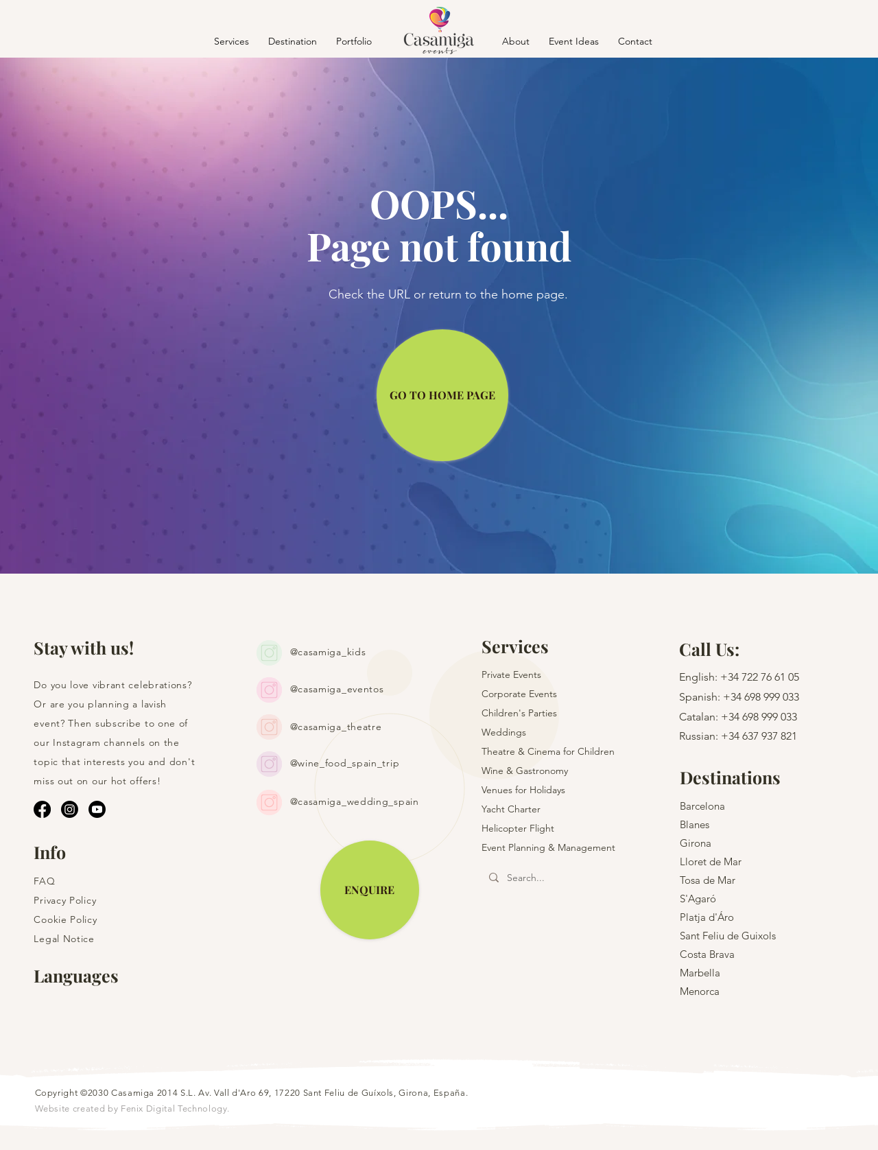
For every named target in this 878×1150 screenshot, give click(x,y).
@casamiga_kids (328, 652)
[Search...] (561, 878)
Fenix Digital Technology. (175, 1108)
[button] (292, 40)
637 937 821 (769, 735)
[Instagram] (69, 809)
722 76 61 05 (770, 676)
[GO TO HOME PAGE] (442, 395)
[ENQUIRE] (369, 890)
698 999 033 (771, 696)
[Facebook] (42, 809)
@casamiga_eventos (337, 689)
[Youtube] (97, 809)
